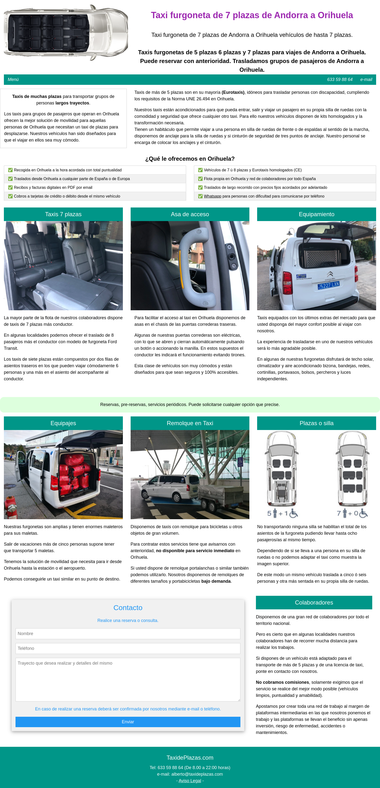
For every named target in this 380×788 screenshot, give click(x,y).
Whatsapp (212, 196)
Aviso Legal (190, 780)
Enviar (128, 721)
